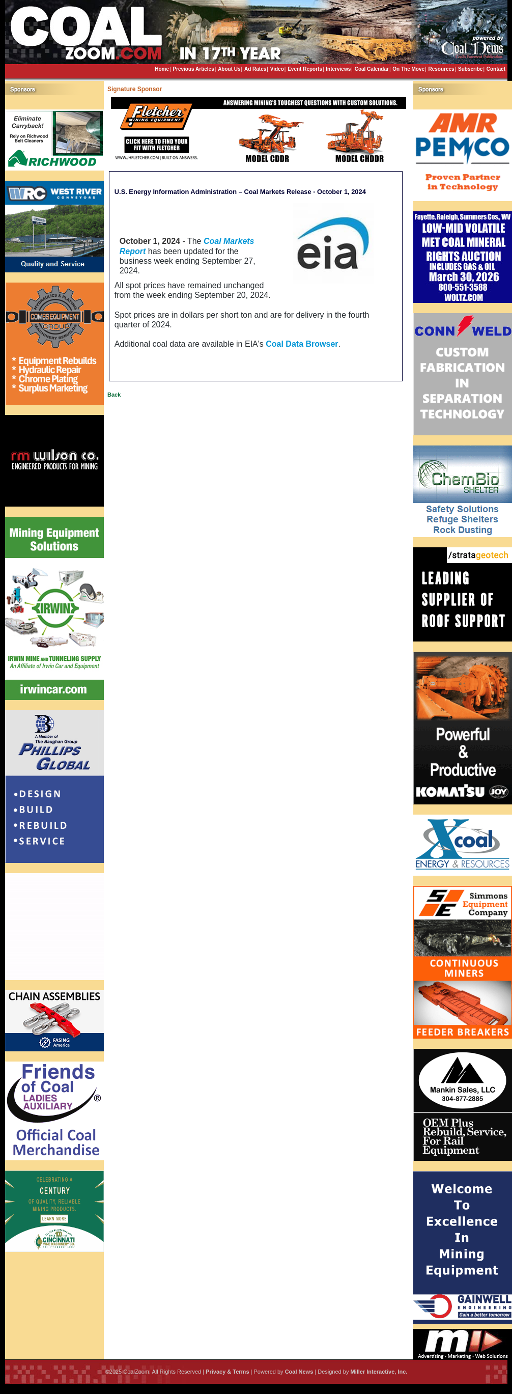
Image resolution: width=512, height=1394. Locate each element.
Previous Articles (193, 69)
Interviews (338, 69)
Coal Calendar (372, 69)
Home (162, 69)
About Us (229, 69)
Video (277, 69)
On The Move (408, 69)
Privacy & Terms (227, 1372)
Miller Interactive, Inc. (378, 1372)
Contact (496, 69)
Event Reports (305, 69)
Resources (441, 69)
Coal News (299, 1372)
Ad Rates (255, 69)
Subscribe (470, 69)
